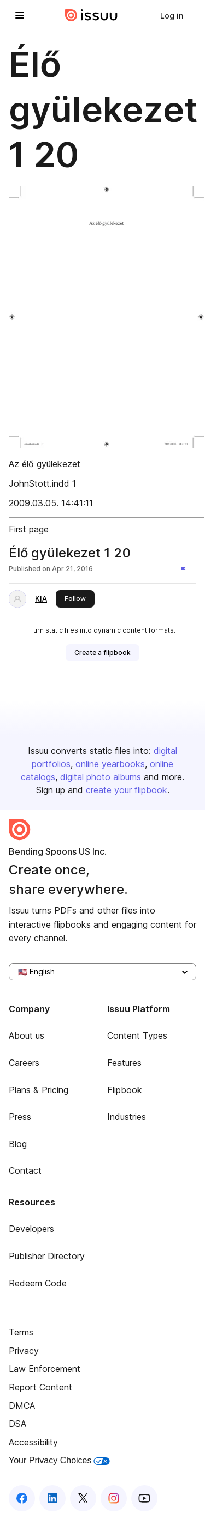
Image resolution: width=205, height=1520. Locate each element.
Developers (31, 1228)
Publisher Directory (47, 1256)
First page (29, 529)
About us (26, 1035)
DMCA (22, 1405)
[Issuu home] (91, 15)
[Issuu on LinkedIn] (52, 1498)
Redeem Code (38, 1283)
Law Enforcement (44, 1368)
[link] (171, 15)
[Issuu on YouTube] (144, 1498)
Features (124, 1062)
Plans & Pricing (38, 1089)
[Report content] (185, 570)
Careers (24, 1062)
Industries (126, 1116)
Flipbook (124, 1089)
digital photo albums (100, 776)
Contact (25, 1170)
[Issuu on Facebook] (22, 1498)
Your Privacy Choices (59, 1460)
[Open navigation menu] (20, 15)
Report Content (40, 1387)
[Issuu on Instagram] (114, 1498)
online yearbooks (110, 763)
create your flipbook (126, 789)
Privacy (24, 1350)
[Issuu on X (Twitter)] (83, 1498)
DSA (17, 1423)
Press (20, 1116)
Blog (18, 1143)
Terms (21, 1332)
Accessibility (33, 1442)
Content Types (137, 1035)
